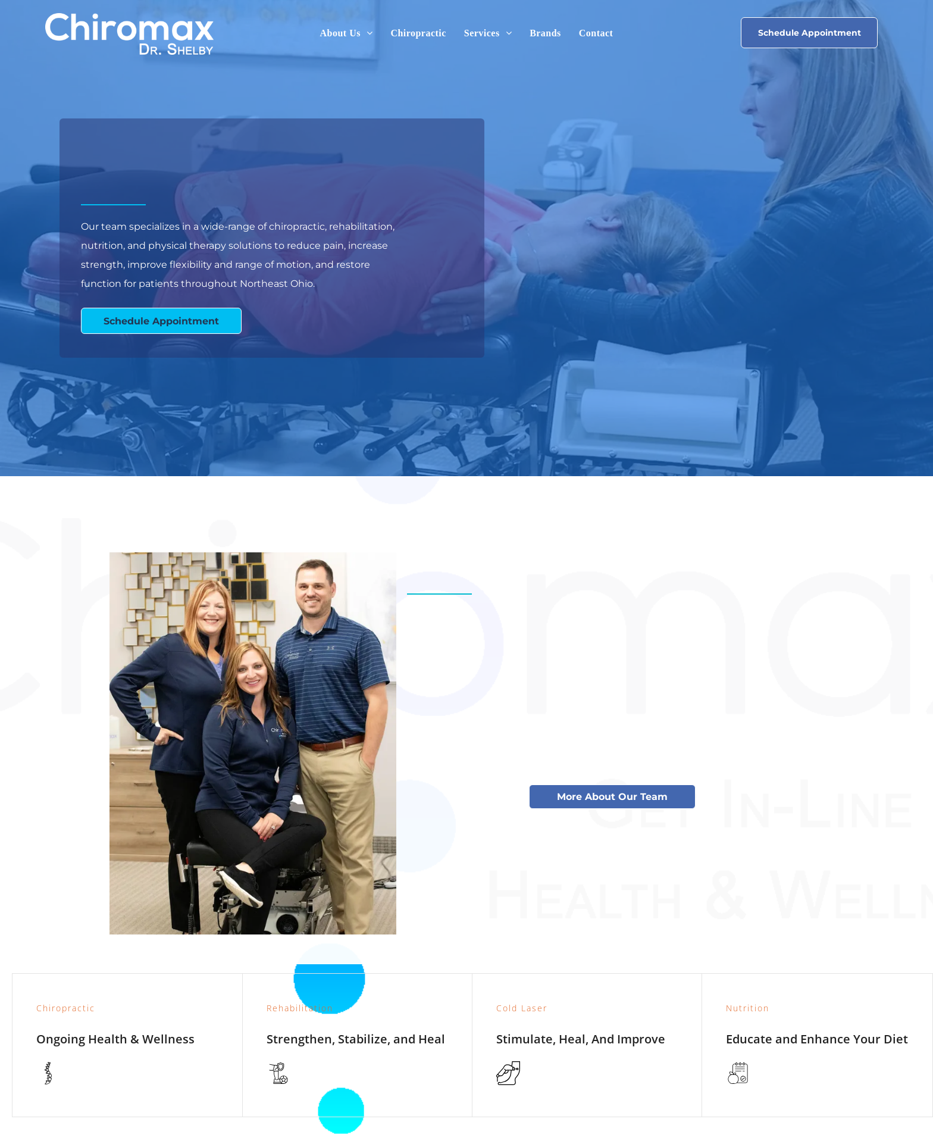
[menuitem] (346, 33)
